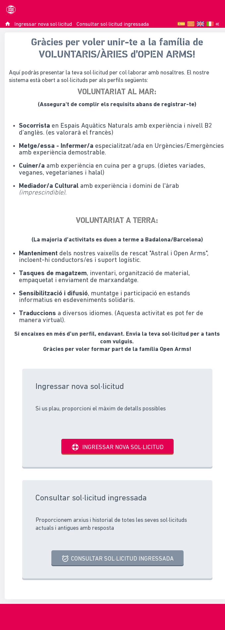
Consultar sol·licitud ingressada (113, 24)
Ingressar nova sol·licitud (43, 24)
